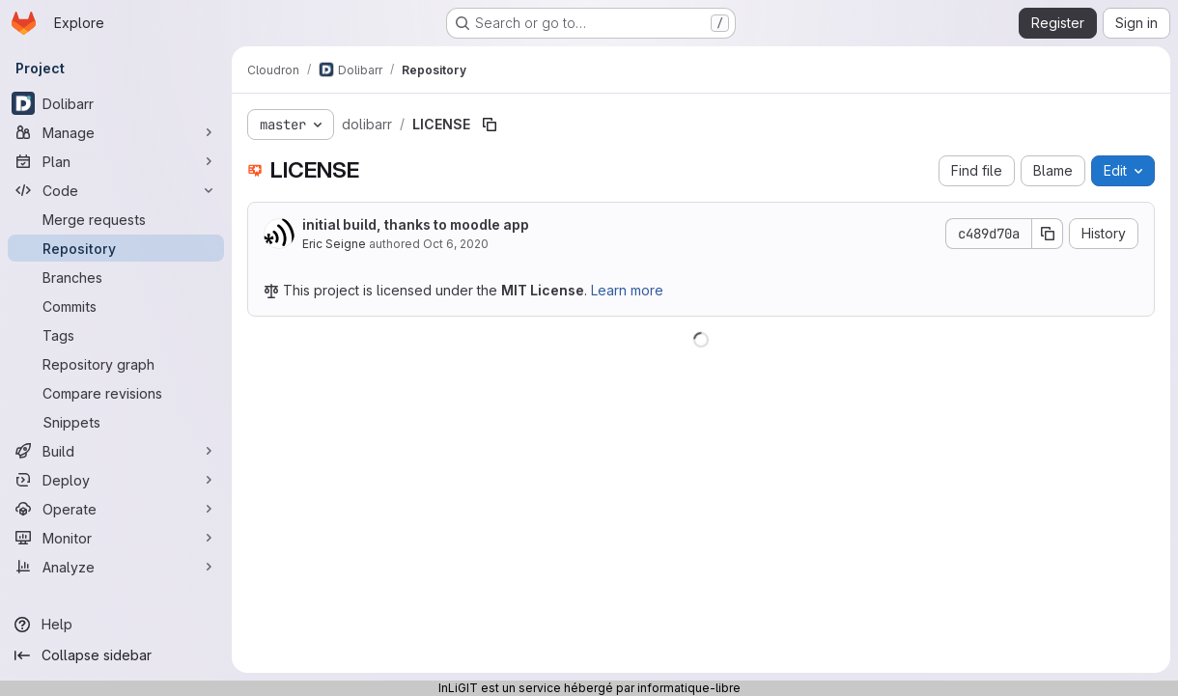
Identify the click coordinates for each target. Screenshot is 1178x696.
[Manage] (116, 132)
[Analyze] (116, 566)
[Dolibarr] (116, 103)
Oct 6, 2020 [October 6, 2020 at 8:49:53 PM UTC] (456, 244)
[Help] (116, 624)
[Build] (116, 450)
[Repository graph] (116, 363)
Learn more (627, 290)
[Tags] (116, 334)
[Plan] (116, 161)
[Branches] (116, 277)
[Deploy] (116, 479)
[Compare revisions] (116, 392)
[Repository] (116, 248)
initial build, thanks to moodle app (415, 224)
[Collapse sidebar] (116, 655)
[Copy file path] (489, 124)
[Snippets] (116, 421)
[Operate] (116, 508)
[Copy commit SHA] (1047, 233)
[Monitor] (116, 537)
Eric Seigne (334, 244)
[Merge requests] (116, 219)
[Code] (116, 190)
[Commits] (116, 306)
